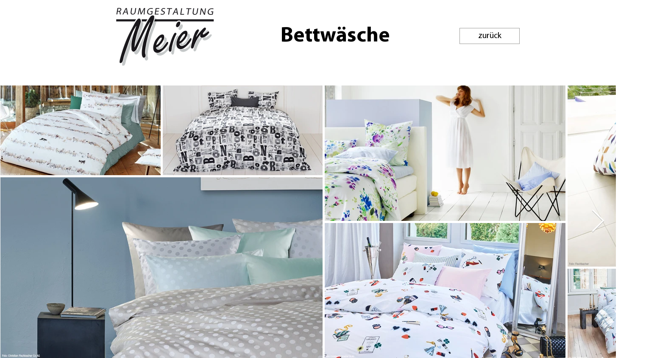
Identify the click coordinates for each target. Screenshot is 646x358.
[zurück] (489, 36)
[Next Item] (597, 221)
